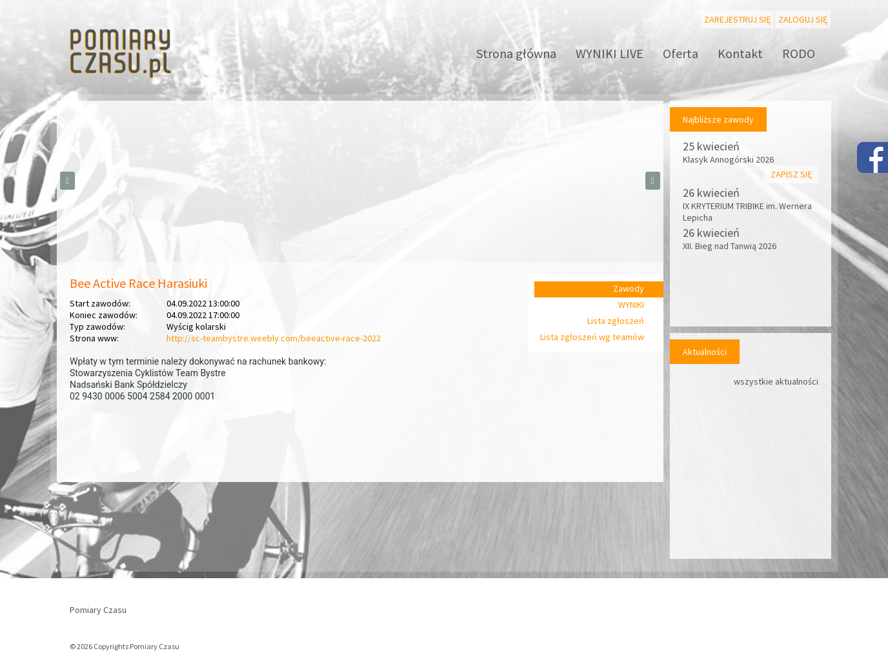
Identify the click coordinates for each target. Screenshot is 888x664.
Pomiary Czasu (98, 610)
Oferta (680, 53)
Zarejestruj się (737, 19)
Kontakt (740, 53)
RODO (798, 53)
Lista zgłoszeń (615, 321)
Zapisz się (791, 174)
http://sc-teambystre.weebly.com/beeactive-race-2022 (273, 338)
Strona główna (516, 53)
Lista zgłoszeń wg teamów (592, 337)
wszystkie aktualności (776, 381)
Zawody (628, 288)
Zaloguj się (802, 19)
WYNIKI (631, 304)
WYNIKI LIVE (609, 53)
